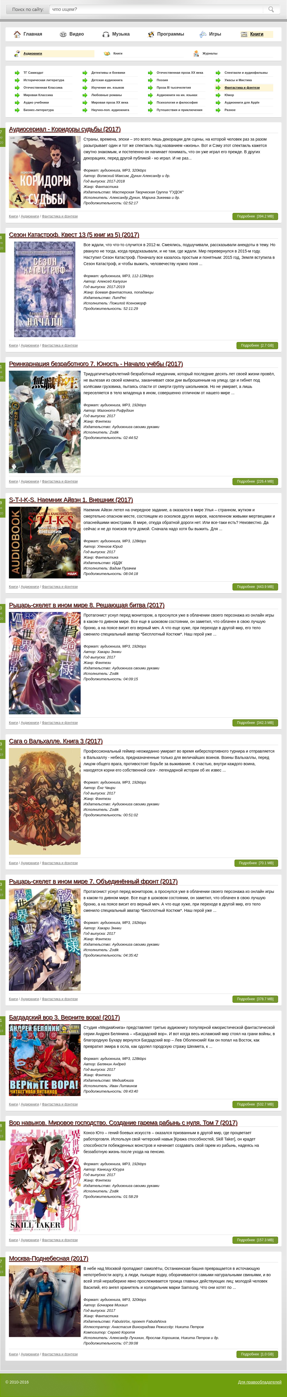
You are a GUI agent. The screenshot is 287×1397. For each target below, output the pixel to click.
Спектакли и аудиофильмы (245, 72)
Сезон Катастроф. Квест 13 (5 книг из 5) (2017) (74, 234)
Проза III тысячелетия (174, 87)
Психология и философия (177, 102)
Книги (256, 34)
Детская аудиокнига (106, 80)
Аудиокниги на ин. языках (177, 95)
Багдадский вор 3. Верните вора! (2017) (64, 1017)
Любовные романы (106, 95)
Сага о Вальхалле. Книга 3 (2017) (55, 741)
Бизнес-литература (39, 110)
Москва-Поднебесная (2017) (48, 1258)
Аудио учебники (36, 102)
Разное (229, 110)
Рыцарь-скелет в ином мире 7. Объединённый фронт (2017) (93, 881)
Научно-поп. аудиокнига (110, 110)
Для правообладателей (260, 1382)
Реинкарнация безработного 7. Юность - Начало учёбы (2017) (96, 363)
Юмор (229, 95)
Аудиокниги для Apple (241, 102)
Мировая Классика (38, 95)
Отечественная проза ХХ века (180, 72)
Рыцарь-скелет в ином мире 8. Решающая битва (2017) (86, 605)
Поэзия (162, 80)
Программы (170, 34)
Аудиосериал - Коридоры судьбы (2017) (65, 129)
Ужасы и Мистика (238, 80)
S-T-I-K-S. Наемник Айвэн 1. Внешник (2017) (71, 499)
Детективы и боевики (108, 72)
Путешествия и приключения (179, 110)
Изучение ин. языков (107, 87)
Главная (33, 34)
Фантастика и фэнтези (242, 87)
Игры (215, 34)
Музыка (121, 34)
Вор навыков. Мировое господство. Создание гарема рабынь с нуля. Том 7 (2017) (123, 1122)
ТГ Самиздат (33, 72)
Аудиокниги (33, 53)
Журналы (210, 53)
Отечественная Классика (43, 87)
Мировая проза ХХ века (109, 102)
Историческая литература (44, 80)
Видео (76, 34)
